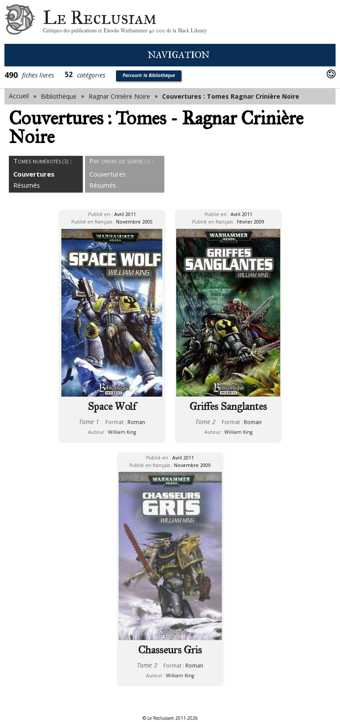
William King (122, 432)
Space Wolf (112, 406)
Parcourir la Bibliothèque (149, 75)
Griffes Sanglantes (228, 406)
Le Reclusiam (19, 21)
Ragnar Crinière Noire (119, 96)
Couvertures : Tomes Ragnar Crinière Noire (230, 96)
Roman (136, 422)
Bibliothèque (59, 96)
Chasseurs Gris (170, 650)
